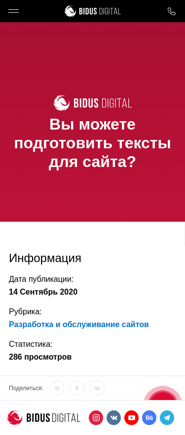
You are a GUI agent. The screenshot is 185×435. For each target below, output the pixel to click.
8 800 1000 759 (171, 11)
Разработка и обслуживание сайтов (79, 324)
